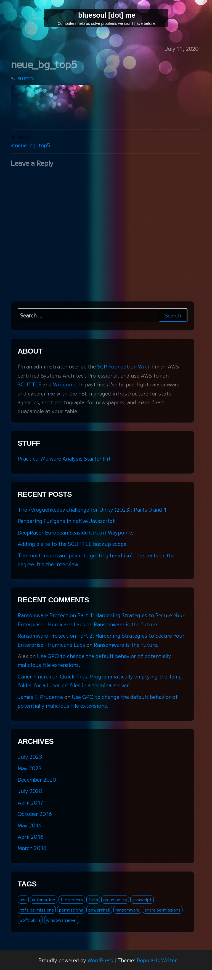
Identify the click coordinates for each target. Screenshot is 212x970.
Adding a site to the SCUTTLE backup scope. (73, 543)
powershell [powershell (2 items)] (99, 910)
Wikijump (64, 384)
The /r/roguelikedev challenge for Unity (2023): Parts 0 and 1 (92, 509)
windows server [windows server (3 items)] (61, 920)
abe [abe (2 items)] (23, 899)
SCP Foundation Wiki (123, 366)
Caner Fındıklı (34, 676)
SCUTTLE (29, 384)
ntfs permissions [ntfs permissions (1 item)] (37, 910)
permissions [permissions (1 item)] (71, 910)
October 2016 (35, 813)
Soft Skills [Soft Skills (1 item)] (30, 920)
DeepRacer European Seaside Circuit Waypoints (76, 532)
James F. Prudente (40, 696)
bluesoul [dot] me (106, 15)
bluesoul (28, 78)
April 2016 (30, 836)
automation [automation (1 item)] (43, 899)
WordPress (100, 960)
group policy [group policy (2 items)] (115, 899)
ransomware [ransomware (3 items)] (127, 910)
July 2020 (30, 790)
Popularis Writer (157, 960)
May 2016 (29, 825)
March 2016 (32, 847)
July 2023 (30, 756)
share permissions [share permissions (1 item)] (163, 910)
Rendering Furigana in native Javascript (66, 520)
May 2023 (29, 768)
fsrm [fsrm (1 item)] (93, 899)
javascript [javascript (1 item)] (142, 899)
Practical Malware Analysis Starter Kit (64, 458)
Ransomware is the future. (126, 624)
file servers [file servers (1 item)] (71, 899)
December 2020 (37, 779)
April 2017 (30, 802)
